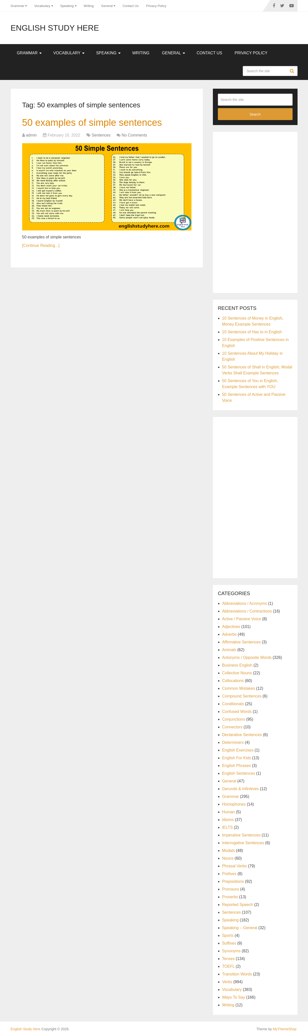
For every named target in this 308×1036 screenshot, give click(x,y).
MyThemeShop (285, 1029)
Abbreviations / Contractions (247, 611)
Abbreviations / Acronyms (244, 603)
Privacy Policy (156, 6)
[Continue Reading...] (41, 245)
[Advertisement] (255, 211)
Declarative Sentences (242, 735)
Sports (228, 935)
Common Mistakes (238, 688)
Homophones (234, 804)
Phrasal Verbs (234, 866)
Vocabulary (42, 6)
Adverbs (229, 634)
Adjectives (231, 626)
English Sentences (238, 773)
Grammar (17, 6)
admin (31, 135)
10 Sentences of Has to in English (252, 332)
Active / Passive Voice (241, 619)
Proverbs (230, 897)
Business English (237, 665)
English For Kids (236, 758)
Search (293, 71)
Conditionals (233, 704)
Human (228, 812)
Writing (89, 6)
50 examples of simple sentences (92, 122)
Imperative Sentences (241, 835)
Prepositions (233, 881)
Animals (229, 650)
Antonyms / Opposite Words (247, 657)
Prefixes (229, 874)
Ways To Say (233, 997)
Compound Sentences (241, 696)
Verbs (227, 982)
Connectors (232, 727)
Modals (228, 850)
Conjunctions (233, 719)
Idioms (228, 820)
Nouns (228, 858)
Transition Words (237, 974)
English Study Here (55, 28)
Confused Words (237, 711)
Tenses (228, 959)
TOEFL (228, 966)
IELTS (227, 827)
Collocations (233, 681)
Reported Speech (237, 904)
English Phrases (236, 765)
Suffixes (229, 943)
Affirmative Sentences (241, 642)
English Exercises (237, 750)
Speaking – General (239, 928)
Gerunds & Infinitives (240, 789)
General (107, 6)
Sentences (101, 135)
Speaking (67, 6)
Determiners (233, 742)
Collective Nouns (237, 673)
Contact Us (130, 6)
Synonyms (231, 951)
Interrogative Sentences (243, 843)
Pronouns (230, 889)
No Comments (134, 135)
